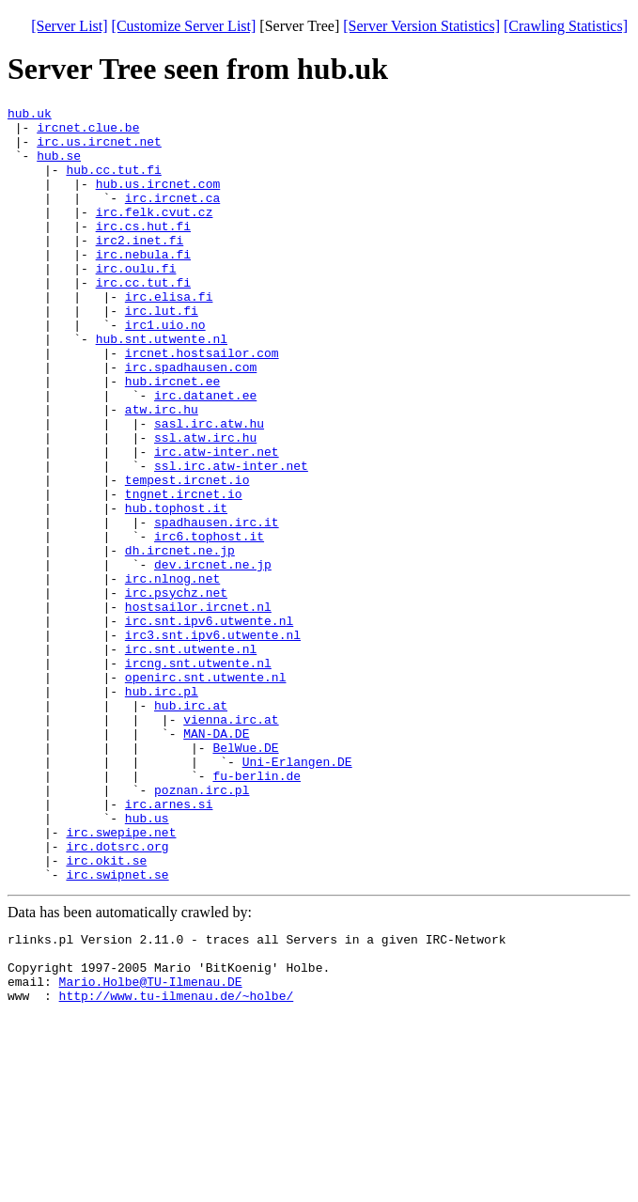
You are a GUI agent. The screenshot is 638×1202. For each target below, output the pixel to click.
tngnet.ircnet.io (183, 572)
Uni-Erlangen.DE (297, 893)
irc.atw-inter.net (216, 521)
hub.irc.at (190, 826)
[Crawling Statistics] (566, 26)
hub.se (59, 166)
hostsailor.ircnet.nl (198, 707)
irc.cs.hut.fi (143, 250)
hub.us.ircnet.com (158, 200)
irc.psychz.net (176, 690)
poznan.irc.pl (201, 927)
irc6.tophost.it (209, 623)
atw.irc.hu (161, 470)
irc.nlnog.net (172, 673)
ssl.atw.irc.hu (205, 504)
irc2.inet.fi (140, 267)
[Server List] (69, 26)
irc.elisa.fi (169, 335)
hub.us (147, 961)
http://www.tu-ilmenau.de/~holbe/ (176, 1164)
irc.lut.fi (161, 352)
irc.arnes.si (169, 944)
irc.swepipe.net (121, 978)
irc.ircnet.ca (172, 217)
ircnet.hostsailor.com (202, 403)
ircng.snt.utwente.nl (198, 775)
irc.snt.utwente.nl (191, 758)
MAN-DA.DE (216, 859)
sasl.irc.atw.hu (209, 487)
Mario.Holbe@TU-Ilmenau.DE (150, 1147)
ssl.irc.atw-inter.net (231, 538)
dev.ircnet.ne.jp (213, 656)
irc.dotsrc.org (117, 995)
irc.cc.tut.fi (143, 318)
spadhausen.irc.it (216, 606)
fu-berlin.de (256, 910)
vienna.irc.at (230, 843)
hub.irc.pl (161, 809)
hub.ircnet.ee (172, 437)
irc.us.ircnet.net (99, 149)
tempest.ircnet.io (187, 555)
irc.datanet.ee (205, 453)
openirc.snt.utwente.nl (206, 792)
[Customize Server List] (184, 26)
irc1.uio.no (165, 369)
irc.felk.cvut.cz (154, 234)
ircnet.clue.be (88, 132)
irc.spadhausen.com (191, 420)
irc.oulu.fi (136, 301)
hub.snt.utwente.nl (161, 386)
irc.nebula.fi (143, 284)
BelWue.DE (245, 876)
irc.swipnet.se (117, 1029)
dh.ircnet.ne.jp (180, 640)
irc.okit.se (106, 1012)
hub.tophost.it (176, 589)
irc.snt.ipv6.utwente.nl (209, 724)
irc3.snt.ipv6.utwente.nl (213, 741)
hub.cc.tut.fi (113, 183)
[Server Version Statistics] (421, 26)
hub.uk (30, 115)
